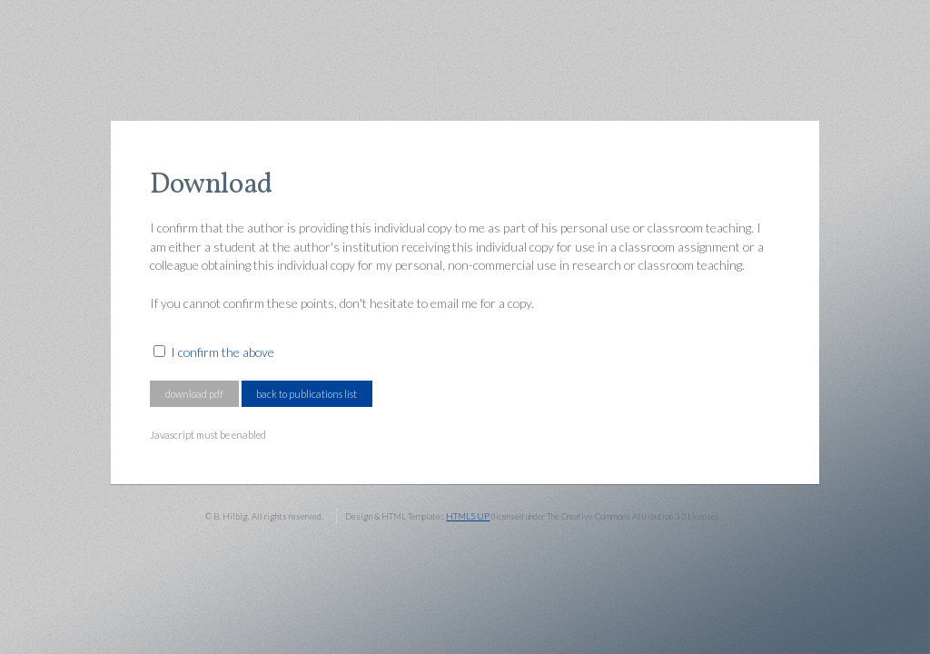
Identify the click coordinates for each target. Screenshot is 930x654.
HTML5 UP (468, 516)
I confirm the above (222, 352)
